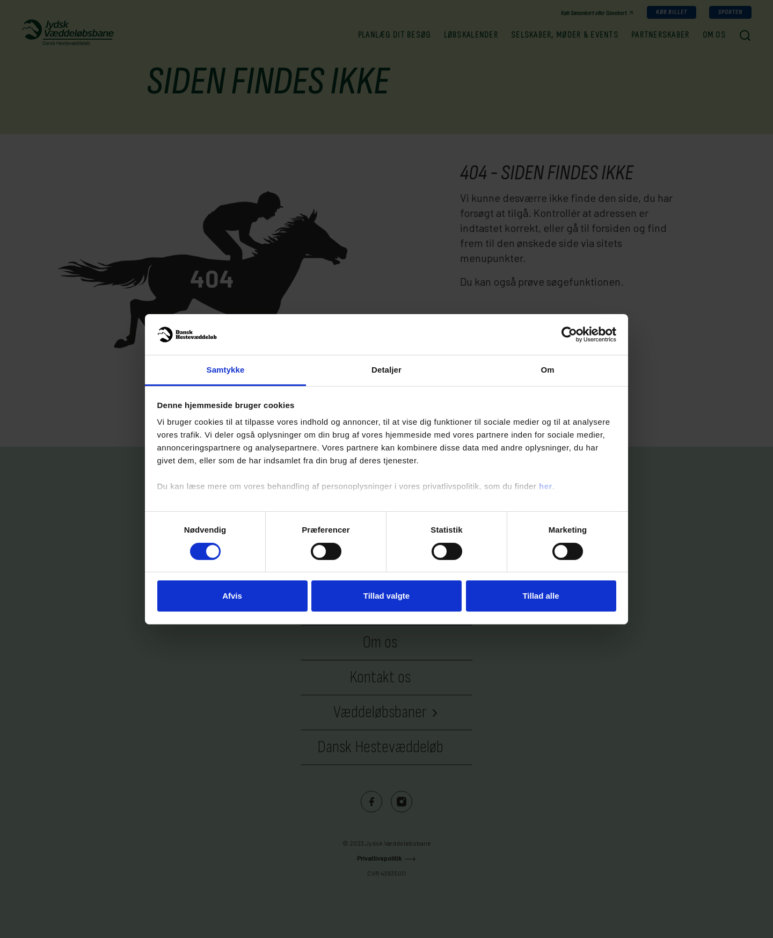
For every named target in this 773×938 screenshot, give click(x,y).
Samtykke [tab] (226, 369)
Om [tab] (547, 369)
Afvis (232, 595)
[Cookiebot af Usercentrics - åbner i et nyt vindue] (569, 334)
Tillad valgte (386, 595)
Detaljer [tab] (386, 369)
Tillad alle (540, 595)
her (545, 486)
